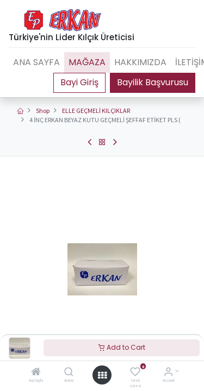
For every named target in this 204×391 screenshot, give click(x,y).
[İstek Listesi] (135, 373)
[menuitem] (36, 62)
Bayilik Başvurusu (152, 82)
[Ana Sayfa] (36, 373)
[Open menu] (102, 375)
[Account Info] (168, 373)
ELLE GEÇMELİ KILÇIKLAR (96, 110)
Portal (79, 82)
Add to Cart (121, 347)
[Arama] (69, 373)
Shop (43, 110)
